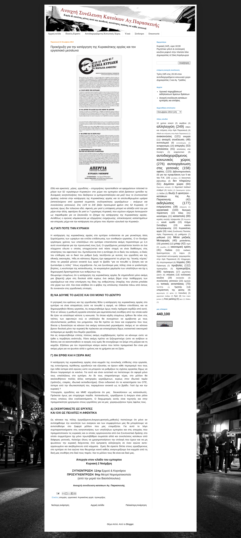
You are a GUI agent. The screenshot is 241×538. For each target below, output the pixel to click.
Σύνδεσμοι (139, 34)
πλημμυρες (185, 259)
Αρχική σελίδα (54, 34)
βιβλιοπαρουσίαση (181, 171)
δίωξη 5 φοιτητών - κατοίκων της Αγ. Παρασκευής (173, 196)
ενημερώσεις (164, 206)
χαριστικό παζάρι (163, 296)
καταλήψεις (162, 216)
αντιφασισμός (163, 146)
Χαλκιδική (182, 293)
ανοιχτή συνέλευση (173, 139)
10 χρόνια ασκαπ (165, 123)
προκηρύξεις (162, 269)
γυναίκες (174, 178)
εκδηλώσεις (165, 203)
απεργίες (63, 497)
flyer (176, 296)
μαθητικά (161, 237)
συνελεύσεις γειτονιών (167, 281)
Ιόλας (180, 213)
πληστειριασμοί (166, 262)
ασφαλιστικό (179, 152)
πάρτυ (182, 253)
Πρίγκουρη (161, 266)
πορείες (180, 262)
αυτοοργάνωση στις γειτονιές (173, 166)
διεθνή (170, 190)
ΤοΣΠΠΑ (160, 287)
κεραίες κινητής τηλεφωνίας (168, 219)
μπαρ (177, 243)
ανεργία (186, 136)
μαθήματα (182, 234)
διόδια (162, 193)
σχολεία (187, 281)
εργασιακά (72, 497)
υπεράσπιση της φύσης (170, 290)
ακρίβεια (182, 123)
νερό (188, 244)
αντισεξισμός (181, 143)
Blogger (129, 524)
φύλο (172, 293)
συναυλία (180, 278)
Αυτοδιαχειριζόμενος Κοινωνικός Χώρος (102, 34)
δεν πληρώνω (181, 180)
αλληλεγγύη (165, 126)
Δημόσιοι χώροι (173, 184)
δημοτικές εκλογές (164, 187)
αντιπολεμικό (163, 142)
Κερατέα (187, 219)
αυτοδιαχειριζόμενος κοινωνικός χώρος (173, 158)
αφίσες (160, 171)
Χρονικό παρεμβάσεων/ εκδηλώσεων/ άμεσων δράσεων (174, 92)
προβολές (177, 265)
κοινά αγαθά (168, 222)
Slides (188, 299)
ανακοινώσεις (164, 136)
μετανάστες (185, 240)
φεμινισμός (161, 293)
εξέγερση (183, 207)
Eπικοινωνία (154, 34)
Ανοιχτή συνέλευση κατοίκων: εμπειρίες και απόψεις (173, 99)
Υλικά (127, 34)
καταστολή (179, 216)
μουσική (165, 243)
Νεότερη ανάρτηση (60, 505)
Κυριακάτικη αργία (85, 497)
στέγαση (170, 274)
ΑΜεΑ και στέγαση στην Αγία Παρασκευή (172, 133)
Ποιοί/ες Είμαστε (72, 34)
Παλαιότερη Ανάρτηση (136, 505)
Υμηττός (178, 287)
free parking (170, 299)
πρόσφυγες (168, 272)
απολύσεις (162, 148)
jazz (181, 299)
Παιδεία (168, 250)
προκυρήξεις (100, 497)
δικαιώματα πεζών (183, 190)
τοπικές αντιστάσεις (172, 283)
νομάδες (163, 247)
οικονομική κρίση (180, 246)
